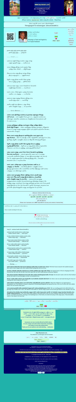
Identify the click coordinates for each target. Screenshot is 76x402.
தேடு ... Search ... (41, 341)
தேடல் (70, 34)
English (56, 33)
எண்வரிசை (71, 33)
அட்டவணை (34, 337)
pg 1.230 (44, 196)
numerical (71, 42)
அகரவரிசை (71, 31)
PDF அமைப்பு (33, 301)
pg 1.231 (50, 196)
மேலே (41, 337)
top (56, 337)
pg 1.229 (38, 196)
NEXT (58, 40)
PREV (54, 40)
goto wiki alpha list (41, 200)
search (70, 44)
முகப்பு (28, 337)
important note (35, 20)
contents (51, 337)
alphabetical (71, 40)
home (46, 337)
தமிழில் (26, 301)
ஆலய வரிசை (71, 29)
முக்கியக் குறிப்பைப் (50, 17)
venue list (71, 38)
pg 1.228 (33, 196)
